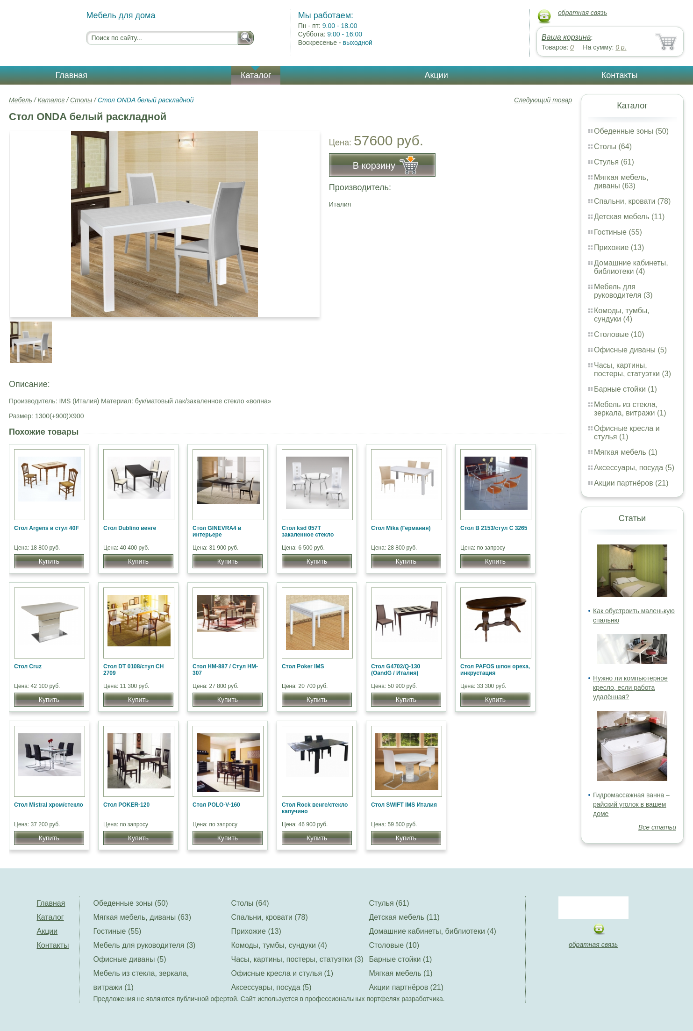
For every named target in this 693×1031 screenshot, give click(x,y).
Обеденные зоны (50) (631, 131)
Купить (49, 561)
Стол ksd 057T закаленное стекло (308, 531)
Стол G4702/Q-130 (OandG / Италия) (395, 669)
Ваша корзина (566, 37)
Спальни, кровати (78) (632, 201)
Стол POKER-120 (126, 805)
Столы (81, 100)
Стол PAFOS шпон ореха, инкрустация (495, 669)
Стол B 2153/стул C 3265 (493, 528)
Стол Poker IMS (303, 666)
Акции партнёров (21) (631, 483)
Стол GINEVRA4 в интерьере (217, 531)
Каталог (256, 75)
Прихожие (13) (619, 247)
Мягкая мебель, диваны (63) (621, 181)
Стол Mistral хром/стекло (48, 805)
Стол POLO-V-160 (216, 805)
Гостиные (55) (618, 232)
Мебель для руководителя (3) (623, 291)
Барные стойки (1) (625, 389)
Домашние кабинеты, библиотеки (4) (631, 267)
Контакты (619, 75)
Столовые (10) (619, 334)
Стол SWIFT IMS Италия (404, 805)
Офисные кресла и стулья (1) (627, 432)
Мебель (20, 100)
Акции (436, 75)
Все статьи (657, 827)
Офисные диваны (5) (630, 350)
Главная (72, 75)
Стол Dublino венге (129, 528)
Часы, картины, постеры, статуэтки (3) (632, 369)
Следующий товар (543, 100)
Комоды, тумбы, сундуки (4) (622, 315)
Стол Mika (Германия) (400, 528)
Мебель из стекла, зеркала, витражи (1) (630, 409)
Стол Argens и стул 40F (46, 528)
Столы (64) (613, 146)
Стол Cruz (28, 666)
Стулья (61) (614, 162)
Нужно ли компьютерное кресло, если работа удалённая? (630, 687)
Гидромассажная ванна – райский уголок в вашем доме (631, 804)
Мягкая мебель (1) (625, 452)
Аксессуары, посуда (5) (634, 468)
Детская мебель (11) (629, 217)
